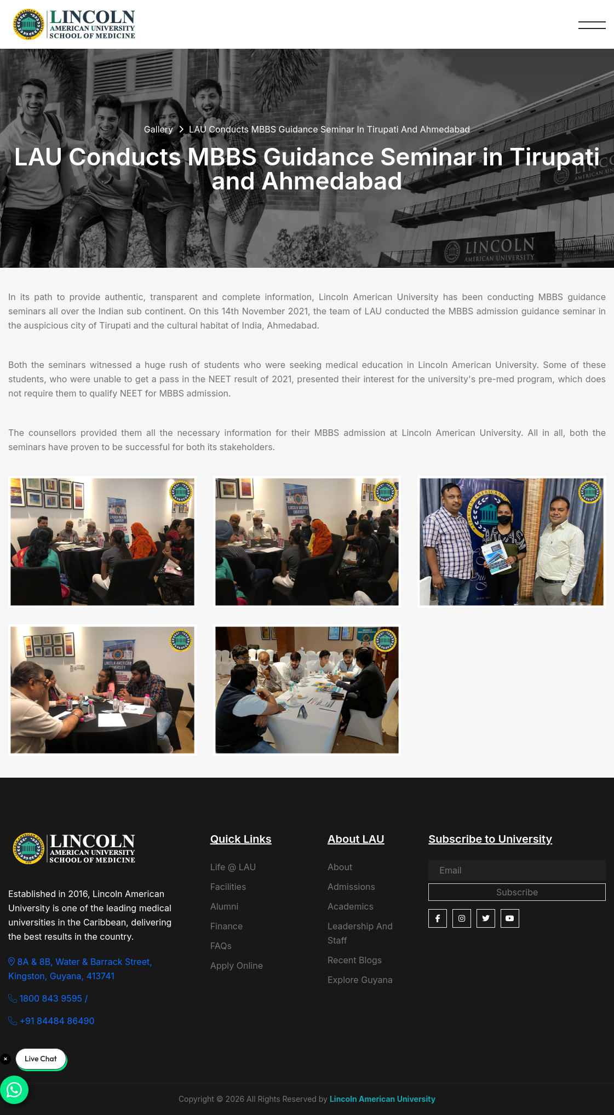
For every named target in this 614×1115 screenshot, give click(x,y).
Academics (351, 906)
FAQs (221, 945)
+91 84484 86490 (51, 1020)
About (340, 866)
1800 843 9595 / (48, 998)
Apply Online (236, 965)
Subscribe (517, 892)
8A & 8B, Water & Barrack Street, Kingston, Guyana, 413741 (80, 968)
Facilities (228, 886)
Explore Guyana (360, 979)
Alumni (224, 906)
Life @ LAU (233, 866)
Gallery (158, 129)
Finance (226, 926)
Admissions (351, 886)
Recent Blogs (355, 960)
